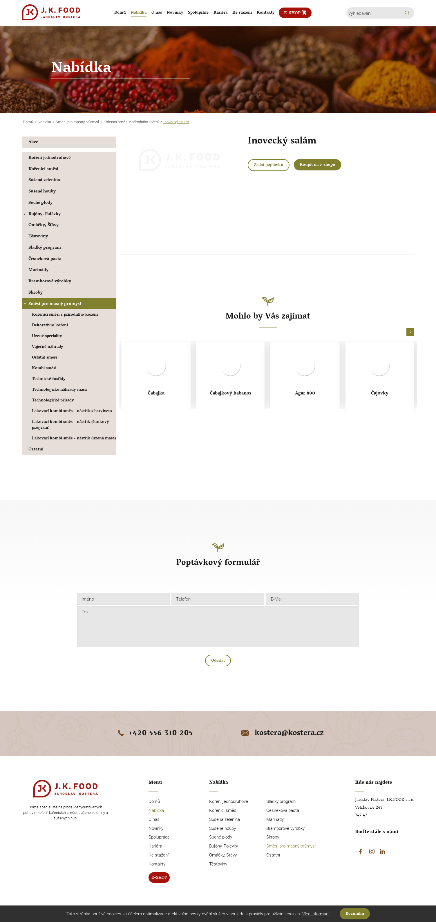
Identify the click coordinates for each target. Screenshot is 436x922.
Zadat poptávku (268, 165)
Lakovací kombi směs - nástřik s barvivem (72, 411)
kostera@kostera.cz (282, 733)
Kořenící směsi (43, 169)
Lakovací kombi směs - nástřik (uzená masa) (74, 438)
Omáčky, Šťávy (43, 225)
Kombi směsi (44, 368)
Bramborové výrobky (49, 281)
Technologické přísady (53, 400)
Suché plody (40, 203)
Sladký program (44, 248)
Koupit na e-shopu (317, 165)
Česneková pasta (44, 259)
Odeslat (218, 661)
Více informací (315, 913)
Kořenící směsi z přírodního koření (65, 315)
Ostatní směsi (44, 357)
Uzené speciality (47, 336)
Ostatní (36, 450)
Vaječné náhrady (47, 347)
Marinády (38, 270)
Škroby (35, 293)
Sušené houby (42, 192)
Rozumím (354, 914)
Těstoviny (38, 237)
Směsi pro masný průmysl (52, 304)
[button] (410, 332)
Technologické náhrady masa (59, 390)
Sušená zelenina (44, 180)
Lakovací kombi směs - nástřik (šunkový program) (70, 425)
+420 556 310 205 (154, 733)
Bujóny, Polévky (41, 214)
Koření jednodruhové (49, 158)
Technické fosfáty (49, 379)
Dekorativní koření (50, 325)
